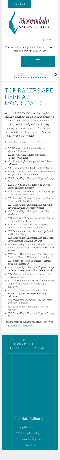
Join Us (19, 3)
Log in (49, 39)
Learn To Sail (24, 343)
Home (23, 339)
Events (15, 347)
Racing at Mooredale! (21, 325)
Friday (16, 306)
